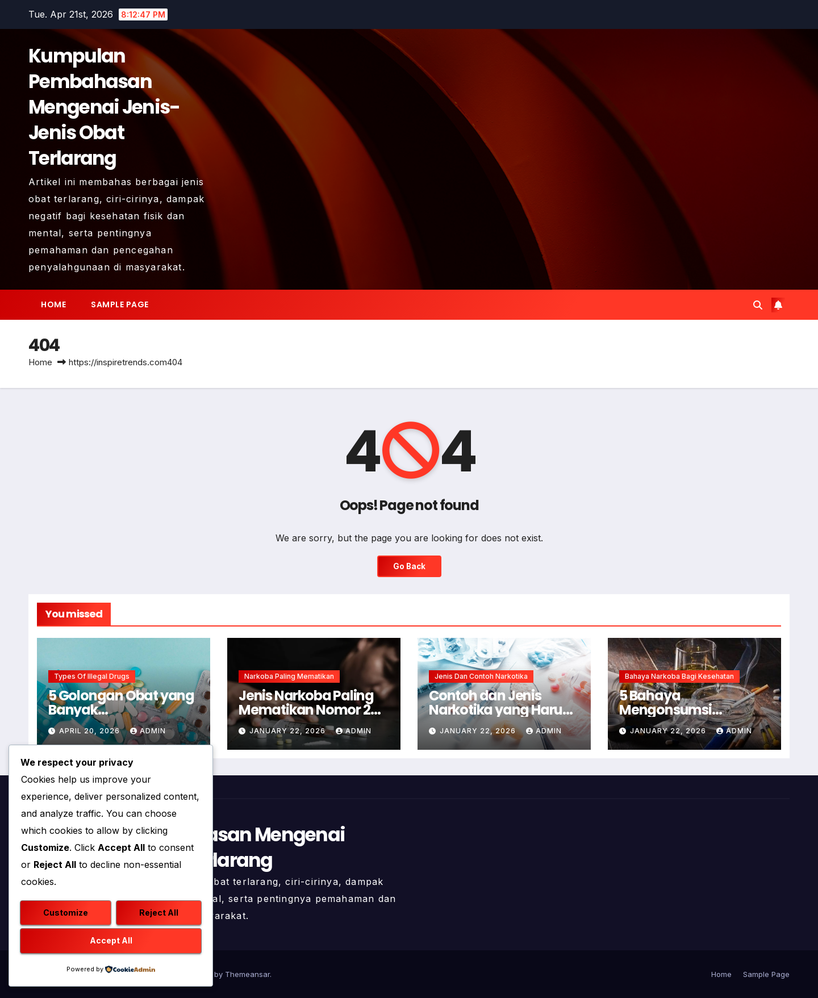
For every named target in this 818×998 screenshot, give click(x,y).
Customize (65, 913)
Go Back (409, 566)
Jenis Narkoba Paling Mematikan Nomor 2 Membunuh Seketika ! (308, 709)
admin (148, 730)
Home (53, 304)
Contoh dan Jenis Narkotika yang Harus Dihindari (499, 709)
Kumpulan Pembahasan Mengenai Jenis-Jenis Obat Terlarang (104, 107)
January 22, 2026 (288, 730)
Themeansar (247, 974)
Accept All (111, 941)
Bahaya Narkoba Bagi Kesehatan (679, 676)
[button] (757, 305)
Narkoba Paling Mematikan (289, 676)
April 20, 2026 (90, 730)
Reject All (158, 913)
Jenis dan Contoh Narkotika (481, 676)
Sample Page (120, 304)
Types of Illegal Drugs (92, 676)
